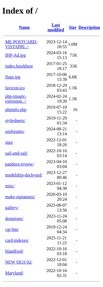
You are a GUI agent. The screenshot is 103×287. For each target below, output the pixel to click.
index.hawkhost (19, 66)
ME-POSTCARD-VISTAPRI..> (21, 44)
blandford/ (14, 251)
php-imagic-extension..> (16, 98)
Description (89, 27)
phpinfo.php (16, 109)
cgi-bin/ (12, 229)
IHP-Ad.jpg (15, 55)
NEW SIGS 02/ (18, 262)
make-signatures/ (20, 196)
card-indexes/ (17, 240)
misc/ (10, 186)
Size (72, 27)
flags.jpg (12, 77)
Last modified (56, 27)
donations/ (14, 218)
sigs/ (9, 142)
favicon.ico (15, 88)
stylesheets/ (15, 120)
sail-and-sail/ (16, 153)
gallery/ (12, 207)
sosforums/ (14, 131)
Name (24, 27)
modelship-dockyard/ (23, 175)
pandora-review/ (19, 164)
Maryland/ (14, 273)
